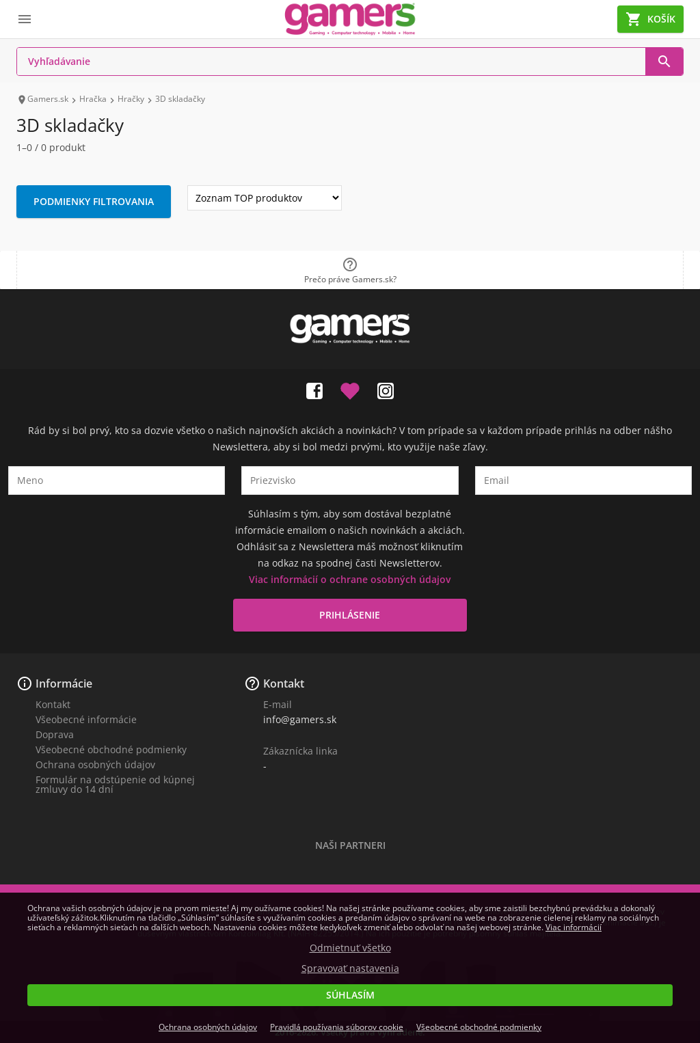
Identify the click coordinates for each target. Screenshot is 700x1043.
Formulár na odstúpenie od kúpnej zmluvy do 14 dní (115, 784)
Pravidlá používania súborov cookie (336, 1027)
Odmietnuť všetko (350, 948)
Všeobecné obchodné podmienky (111, 749)
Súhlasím (350, 994)
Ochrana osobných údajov (95, 764)
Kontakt (53, 704)
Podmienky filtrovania (93, 201)
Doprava (55, 734)
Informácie (64, 683)
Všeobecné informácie (86, 719)
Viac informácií (574, 927)
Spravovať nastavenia (350, 968)
